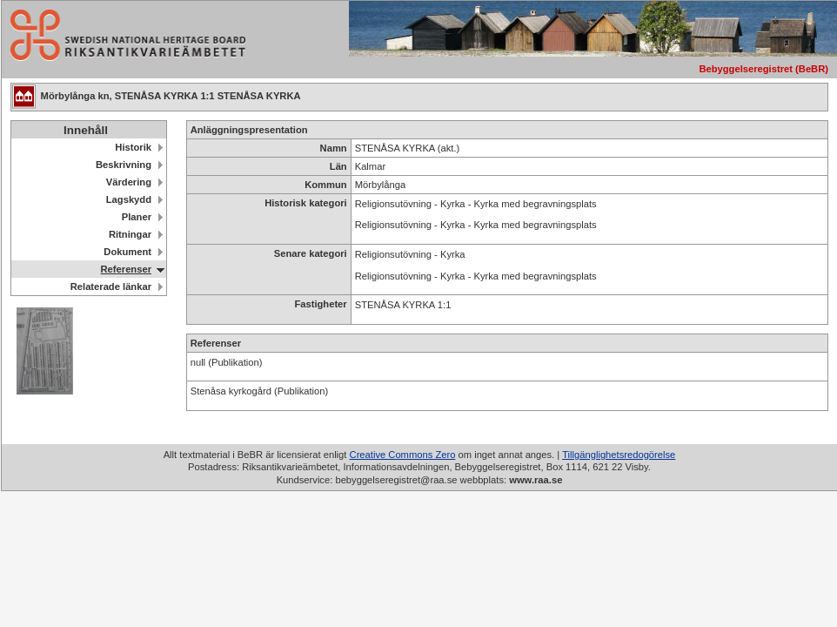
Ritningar (130, 234)
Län (338, 166)
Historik (133, 147)
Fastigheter (320, 304)
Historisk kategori (305, 203)
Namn (333, 148)
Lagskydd (128, 199)
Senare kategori (310, 253)
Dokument (127, 251)
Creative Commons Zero (403, 454)
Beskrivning (123, 164)
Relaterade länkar (110, 286)
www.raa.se (535, 480)
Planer (136, 217)
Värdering (128, 182)
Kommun (325, 184)
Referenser (126, 269)
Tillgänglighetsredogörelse (618, 454)
